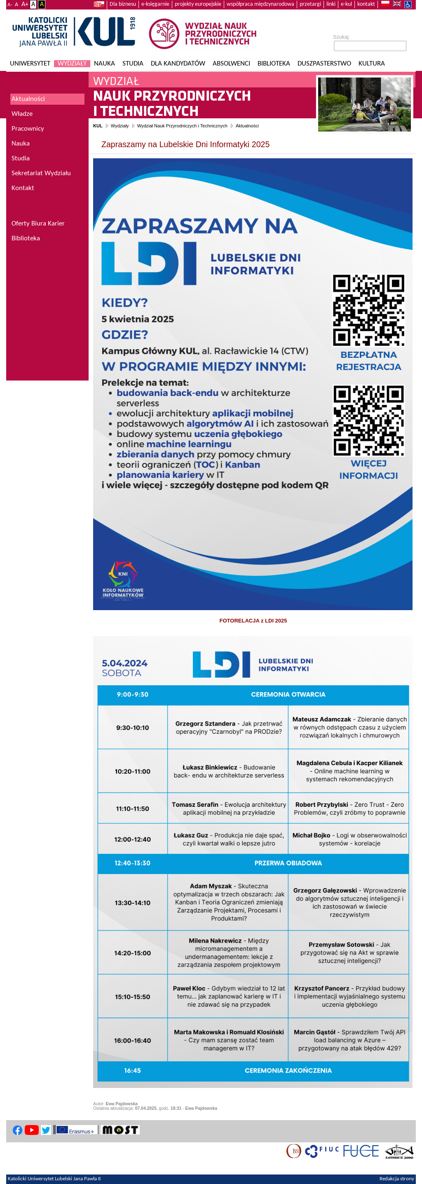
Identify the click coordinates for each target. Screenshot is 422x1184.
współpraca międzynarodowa (260, 4)
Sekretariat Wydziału (41, 173)
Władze (22, 113)
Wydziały (72, 63)
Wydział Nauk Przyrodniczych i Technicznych (182, 125)
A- (9, 4)
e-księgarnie (155, 4)
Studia (132, 63)
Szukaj (341, 37)
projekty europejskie (198, 4)
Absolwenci (231, 63)
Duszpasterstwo (324, 63)
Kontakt (23, 188)
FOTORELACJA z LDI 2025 (253, 621)
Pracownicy (28, 128)
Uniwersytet (30, 63)
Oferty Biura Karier (38, 223)
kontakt (366, 4)
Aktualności (247, 125)
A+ (24, 4)
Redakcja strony (397, 1179)
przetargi (310, 4)
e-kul (346, 4)
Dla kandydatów (178, 63)
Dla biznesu (123, 4)
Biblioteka (274, 63)
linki (330, 4)
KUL (98, 125)
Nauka (104, 63)
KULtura (372, 63)
